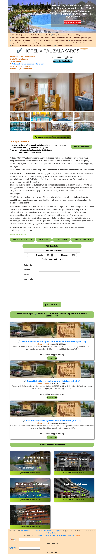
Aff (54, 535)
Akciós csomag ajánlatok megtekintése (51, 137)
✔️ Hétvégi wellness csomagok (20, 40)
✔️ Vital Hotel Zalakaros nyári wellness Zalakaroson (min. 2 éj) (52, 420)
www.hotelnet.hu (26, 530)
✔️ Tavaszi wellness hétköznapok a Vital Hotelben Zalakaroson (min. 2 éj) (52, 341)
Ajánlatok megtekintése (30, 472)
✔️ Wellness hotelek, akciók (60, 37)
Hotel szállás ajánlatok (43, 535)
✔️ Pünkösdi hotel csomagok (42, 45)
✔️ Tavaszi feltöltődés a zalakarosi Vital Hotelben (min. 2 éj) (52, 381)
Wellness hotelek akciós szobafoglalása (48, 530)
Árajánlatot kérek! (81, 147)
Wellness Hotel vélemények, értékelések (28, 64)
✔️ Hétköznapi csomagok (81, 37)
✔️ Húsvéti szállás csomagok (20, 45)
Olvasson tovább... (18, 234)
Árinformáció (61, 240)
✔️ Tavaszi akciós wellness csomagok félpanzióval (65, 43)
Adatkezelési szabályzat (66, 535)
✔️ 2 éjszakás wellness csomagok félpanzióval (50, 40)
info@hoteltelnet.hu (52, 533)
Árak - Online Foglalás (62, 61)
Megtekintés (52, 358)
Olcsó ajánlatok (22, 35)
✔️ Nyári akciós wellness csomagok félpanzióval (27, 43)
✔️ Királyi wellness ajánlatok (39, 35)
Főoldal (12, 35)
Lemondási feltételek (82, 240)
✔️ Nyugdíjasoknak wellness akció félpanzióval (69, 35)
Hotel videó (44, 240)
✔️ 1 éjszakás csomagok (63, 45)
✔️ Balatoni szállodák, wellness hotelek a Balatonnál (29, 37)
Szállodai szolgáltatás (22, 240)
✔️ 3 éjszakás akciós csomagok (80, 40)
